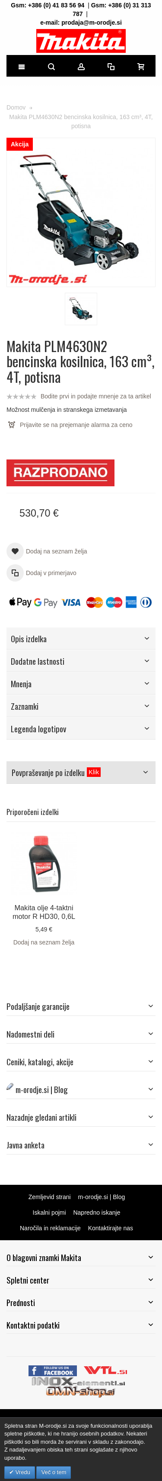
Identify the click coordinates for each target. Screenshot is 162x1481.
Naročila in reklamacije (50, 1228)
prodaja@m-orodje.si (91, 22)
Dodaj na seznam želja (44, 942)
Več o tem (53, 1472)
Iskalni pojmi (49, 1212)
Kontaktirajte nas (110, 1228)
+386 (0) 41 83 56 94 (56, 5)
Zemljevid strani (50, 1196)
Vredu (22, 1472)
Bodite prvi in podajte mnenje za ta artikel (96, 396)
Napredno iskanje (96, 1212)
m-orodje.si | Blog (101, 1196)
